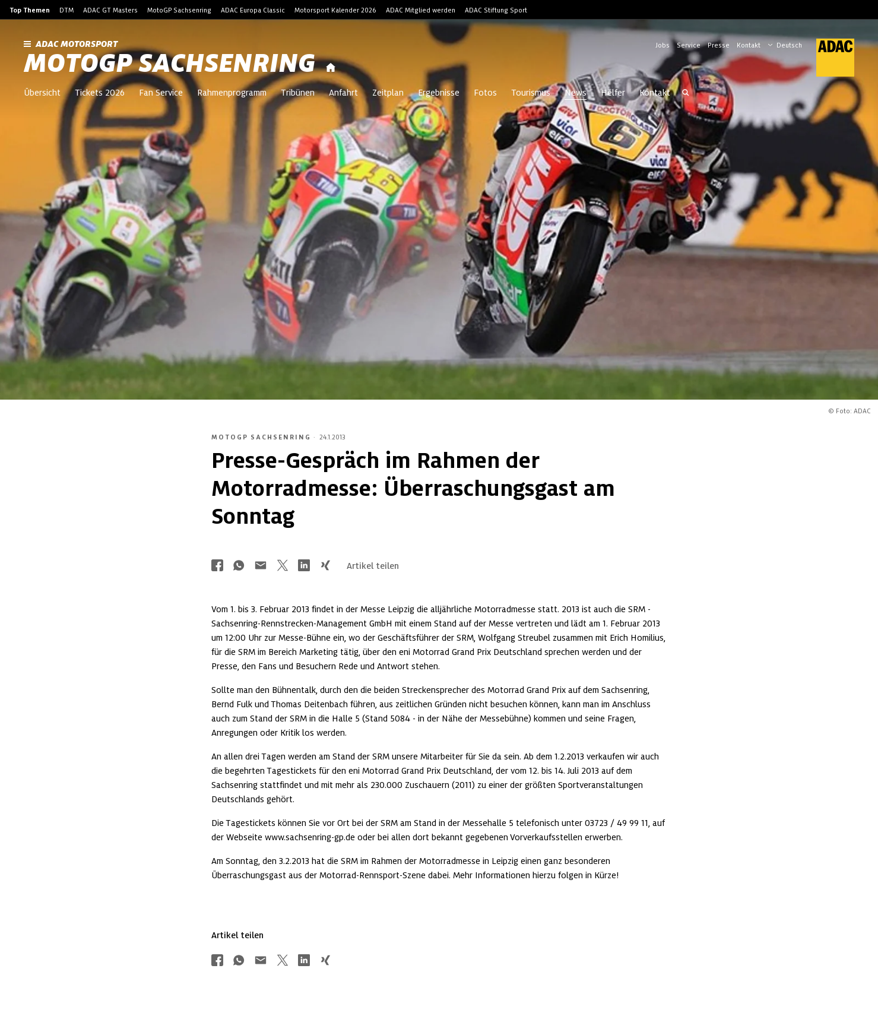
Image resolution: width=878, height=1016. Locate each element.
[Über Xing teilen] (325, 566)
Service (689, 45)
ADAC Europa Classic (253, 10)
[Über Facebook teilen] (217, 566)
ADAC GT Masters (110, 10)
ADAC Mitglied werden (420, 10)
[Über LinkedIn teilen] (304, 566)
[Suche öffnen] (685, 93)
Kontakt (748, 45)
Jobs (662, 45)
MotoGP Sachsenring (179, 10)
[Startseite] (330, 68)
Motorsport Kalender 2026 (335, 10)
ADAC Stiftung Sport (496, 10)
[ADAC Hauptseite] (828, 58)
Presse (719, 45)
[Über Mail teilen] (260, 566)
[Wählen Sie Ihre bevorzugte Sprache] (791, 44)
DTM (66, 10)
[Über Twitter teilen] (283, 566)
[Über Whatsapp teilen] (239, 566)
